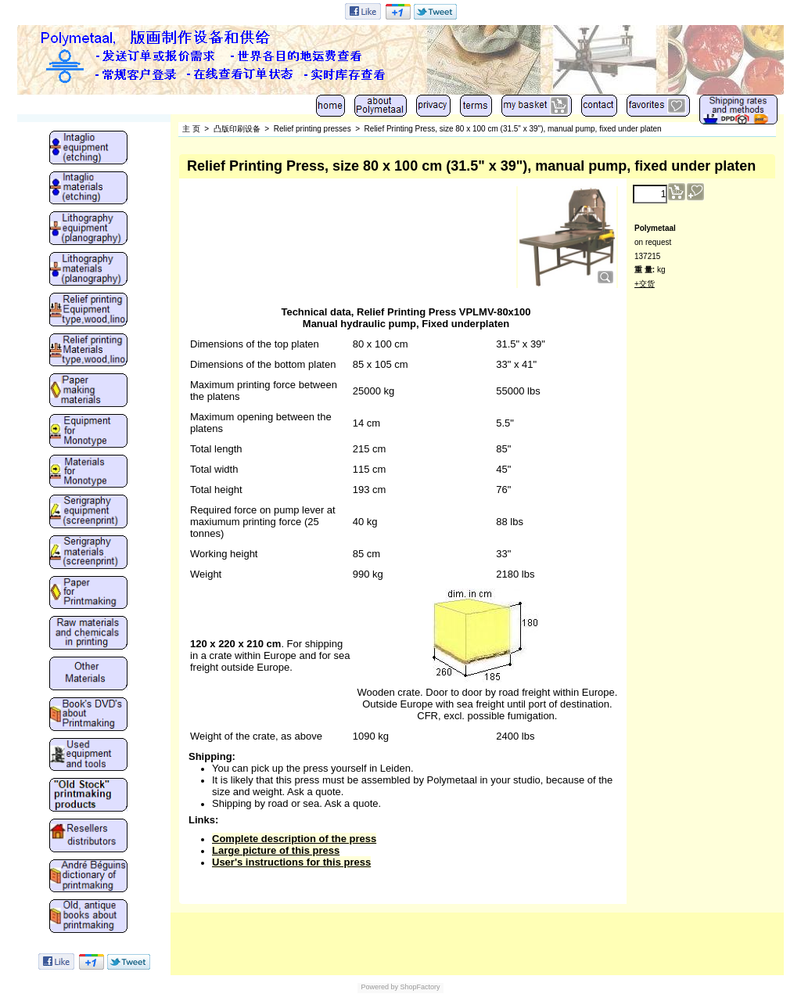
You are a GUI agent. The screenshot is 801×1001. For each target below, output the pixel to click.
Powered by (379, 987)
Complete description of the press (294, 838)
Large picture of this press (275, 850)
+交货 (644, 283)
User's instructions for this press (291, 862)
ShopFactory (419, 987)
